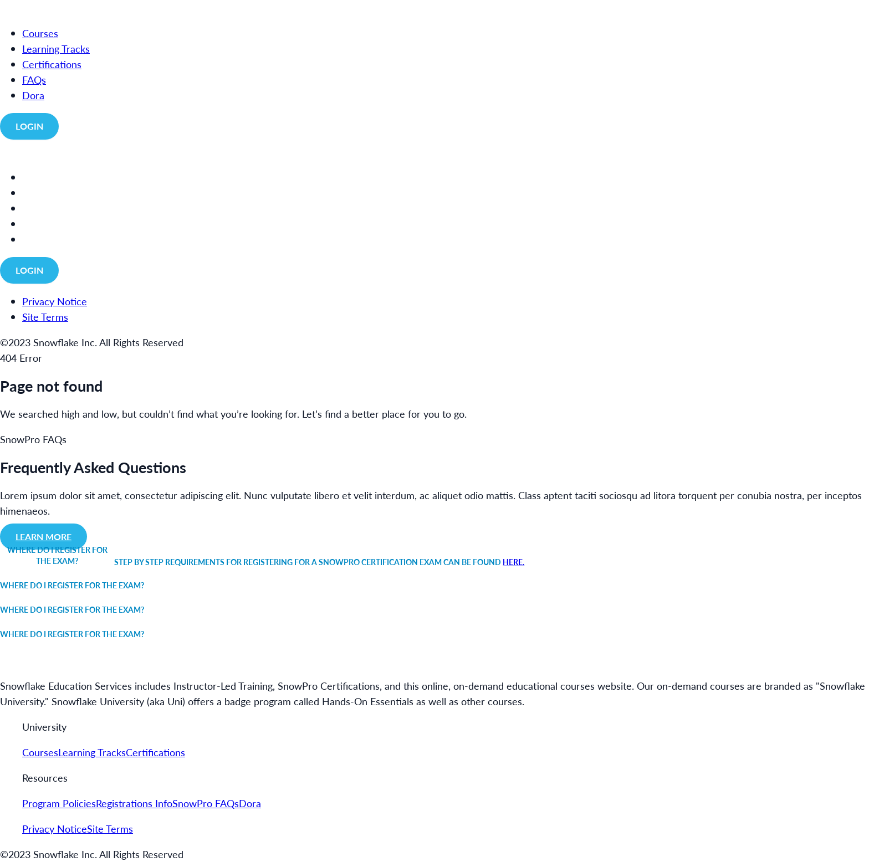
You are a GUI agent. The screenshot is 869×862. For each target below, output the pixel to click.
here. (513, 561)
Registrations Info (134, 803)
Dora (250, 803)
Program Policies (59, 803)
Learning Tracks (92, 752)
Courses (40, 752)
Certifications (155, 752)
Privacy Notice (54, 828)
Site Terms (110, 828)
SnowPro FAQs (205, 803)
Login (29, 126)
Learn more (43, 536)
